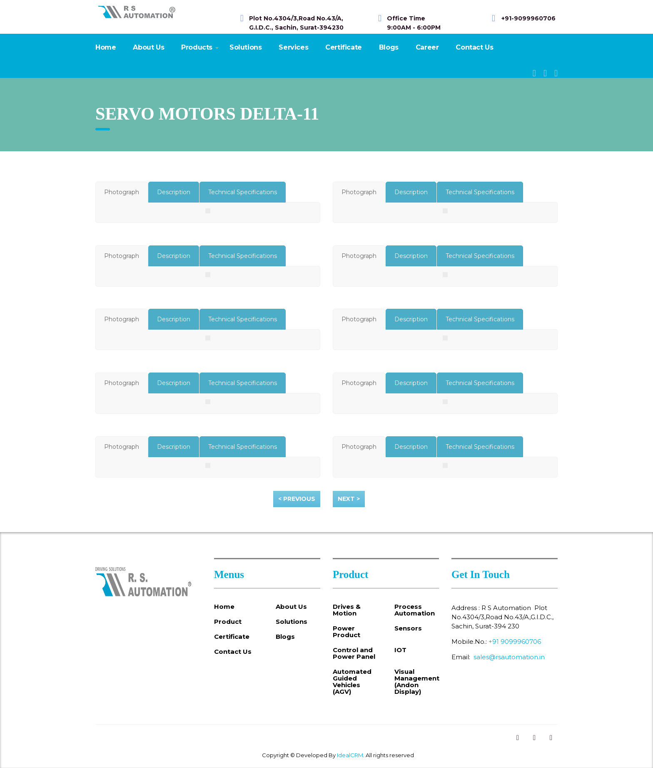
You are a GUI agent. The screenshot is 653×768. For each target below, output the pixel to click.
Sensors (408, 628)
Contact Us (474, 47)
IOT (400, 650)
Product (228, 621)
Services (293, 47)
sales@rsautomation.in (509, 657)
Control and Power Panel (354, 653)
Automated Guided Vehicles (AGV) (352, 681)
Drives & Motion (347, 610)
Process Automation (414, 610)
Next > (349, 499)
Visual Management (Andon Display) (416, 681)
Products (196, 47)
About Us (148, 47)
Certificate (343, 47)
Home (105, 47)
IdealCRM (350, 755)
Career (427, 47)
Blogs (389, 47)
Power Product (346, 631)
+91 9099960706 (515, 641)
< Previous (296, 499)
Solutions (245, 47)
